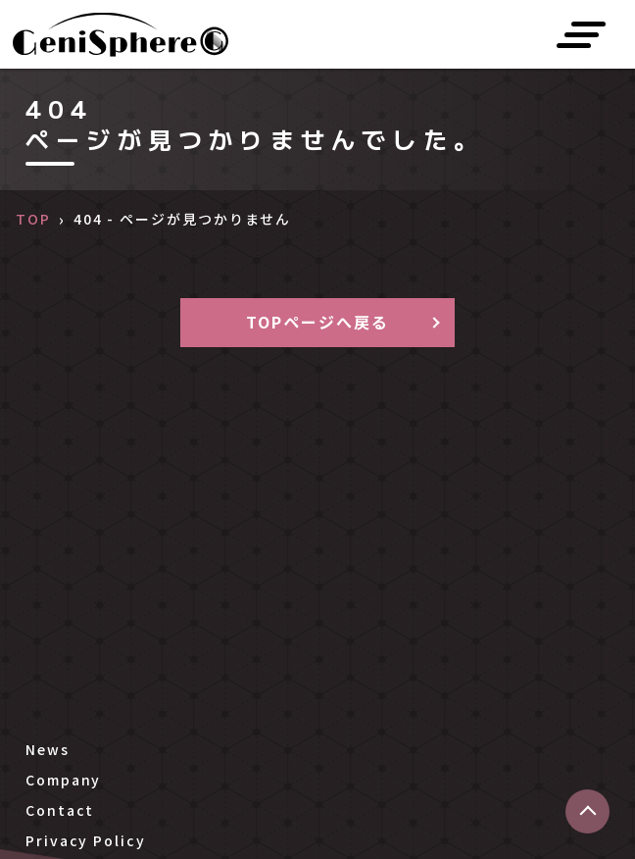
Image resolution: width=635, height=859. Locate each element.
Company (63, 779)
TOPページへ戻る (317, 321)
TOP (33, 218)
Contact (59, 810)
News (47, 749)
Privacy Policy (85, 840)
